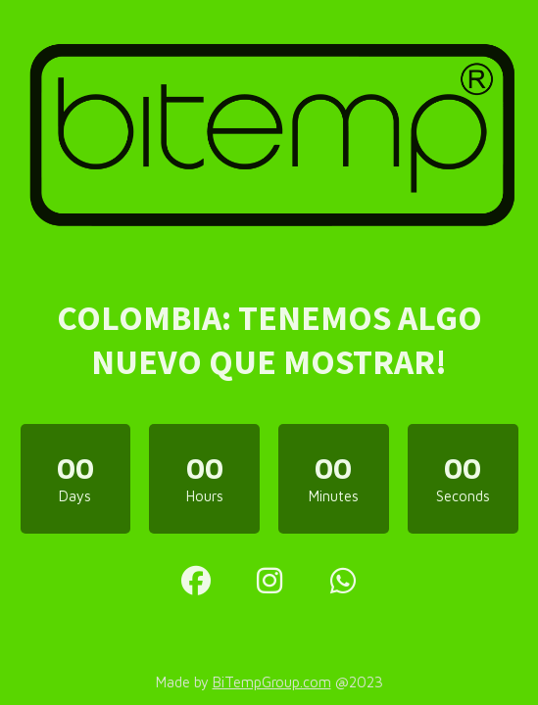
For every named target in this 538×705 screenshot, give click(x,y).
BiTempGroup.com (272, 682)
